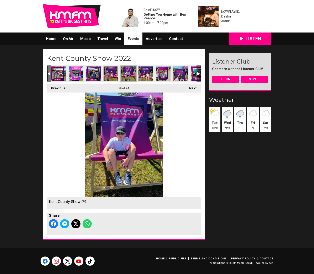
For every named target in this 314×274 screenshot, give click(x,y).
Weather (221, 99)
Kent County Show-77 (93, 73)
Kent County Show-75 (58, 73)
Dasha (226, 16)
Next (191, 87)
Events (133, 38)
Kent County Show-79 (128, 73)
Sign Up (255, 79)
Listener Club (231, 61)
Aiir (271, 262)
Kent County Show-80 (145, 73)
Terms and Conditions (209, 258)
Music (85, 38)
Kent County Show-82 (180, 73)
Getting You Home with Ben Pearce (164, 16)
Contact (176, 38)
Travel (102, 38)
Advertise (154, 38)
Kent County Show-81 (163, 73)
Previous (56, 87)
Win (118, 38)
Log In (225, 79)
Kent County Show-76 (76, 73)
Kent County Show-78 (111, 73)
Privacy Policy (243, 258)
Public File (177, 258)
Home (51, 38)
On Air (68, 38)
